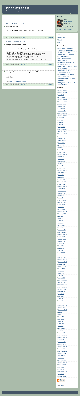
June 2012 (61, 159)
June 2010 (61, 122)
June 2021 (61, 323)
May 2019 (60, 273)
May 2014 (60, 175)
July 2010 (60, 124)
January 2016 (61, 204)
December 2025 (62, 371)
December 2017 (62, 234)
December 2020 (62, 310)
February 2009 (62, 104)
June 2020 (61, 298)
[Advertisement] (28, 18)
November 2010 (62, 134)
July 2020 (60, 301)
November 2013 (62, 170)
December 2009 (62, 115)
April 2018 (61, 243)
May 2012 (60, 156)
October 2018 (61, 257)
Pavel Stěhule (68, 21)
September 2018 (62, 255)
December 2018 (62, 262)
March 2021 (61, 316)
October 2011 (61, 152)
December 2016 (62, 211)
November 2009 (62, 113)
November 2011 (62, 154)
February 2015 (62, 191)
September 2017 (62, 227)
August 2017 (61, 225)
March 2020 (61, 291)
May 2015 (60, 195)
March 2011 (61, 143)
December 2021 (62, 337)
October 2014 (61, 184)
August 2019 (61, 278)
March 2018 (61, 241)
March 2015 (61, 193)
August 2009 (61, 108)
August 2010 (61, 127)
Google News (61, 37)
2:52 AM (22, 37)
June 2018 (61, 248)
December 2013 (62, 172)
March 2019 (61, 268)
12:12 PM (22, 84)
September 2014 (62, 181)
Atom (62, 385)
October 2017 (61, 230)
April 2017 (61, 216)
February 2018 (62, 239)
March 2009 (61, 106)
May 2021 (60, 321)
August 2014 (61, 179)
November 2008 (62, 99)
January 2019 (61, 264)
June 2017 (61, 220)
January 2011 (61, 138)
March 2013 (61, 161)
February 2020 (62, 289)
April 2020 (61, 294)
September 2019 (62, 280)
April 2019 (61, 271)
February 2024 (62, 353)
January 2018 (61, 236)
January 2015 (61, 188)
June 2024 (61, 358)
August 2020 (61, 303)
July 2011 (60, 149)
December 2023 (62, 351)
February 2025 (62, 364)
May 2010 (60, 120)
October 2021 (61, 333)
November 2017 (62, 232)
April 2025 (61, 369)
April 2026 (61, 374)
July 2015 (60, 198)
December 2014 (62, 186)
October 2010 (61, 131)
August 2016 (61, 209)
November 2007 (62, 90)
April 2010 (61, 117)
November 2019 (62, 284)
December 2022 (62, 346)
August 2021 (61, 328)
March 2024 (61, 355)
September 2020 (62, 305)
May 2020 (60, 296)
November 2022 (62, 344)
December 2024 (62, 362)
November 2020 (62, 307)
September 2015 (62, 200)
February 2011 (62, 140)
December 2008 (62, 101)
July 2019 (60, 275)
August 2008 (61, 97)
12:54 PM (22, 64)
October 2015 (61, 202)
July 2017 (60, 223)
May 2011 (60, 147)
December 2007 (62, 92)
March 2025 (61, 367)
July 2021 (60, 326)
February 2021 (62, 314)
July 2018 (60, 250)
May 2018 (60, 246)
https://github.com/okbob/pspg (18, 81)
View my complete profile (65, 29)
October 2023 (61, 348)
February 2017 (62, 214)
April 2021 (61, 319)
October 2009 (61, 111)
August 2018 (61, 252)
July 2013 (60, 166)
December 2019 (62, 287)
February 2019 (62, 266)
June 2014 (61, 177)
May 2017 (60, 218)
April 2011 (61, 145)
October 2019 (61, 282)
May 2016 (60, 207)
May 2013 (60, 163)
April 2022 (61, 339)
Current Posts (62, 376)
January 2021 (61, 312)
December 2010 (62, 136)
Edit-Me (60, 40)
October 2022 (61, 342)
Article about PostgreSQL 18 (65, 56)
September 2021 (62, 330)
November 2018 (62, 259)
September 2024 (62, 360)
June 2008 (61, 95)
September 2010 (62, 129)
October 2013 (61, 168)
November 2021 (62, 335)
